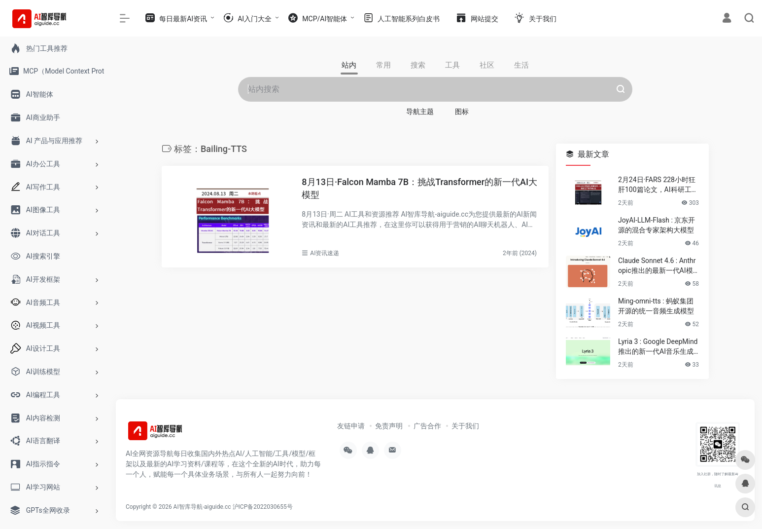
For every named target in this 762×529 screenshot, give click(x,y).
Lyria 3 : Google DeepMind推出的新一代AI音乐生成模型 (658, 347)
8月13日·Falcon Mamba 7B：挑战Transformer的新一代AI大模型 (419, 188)
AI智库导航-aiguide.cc (202, 506)
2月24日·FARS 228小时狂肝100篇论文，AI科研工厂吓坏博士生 (658, 185)
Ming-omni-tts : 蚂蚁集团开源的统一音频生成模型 (656, 306)
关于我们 (465, 426)
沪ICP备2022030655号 (263, 506)
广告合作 (427, 426)
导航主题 (420, 111)
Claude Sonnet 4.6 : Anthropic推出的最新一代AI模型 (657, 266)
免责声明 (389, 426)
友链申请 (351, 426)
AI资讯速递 (324, 253)
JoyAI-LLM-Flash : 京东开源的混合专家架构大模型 (656, 225)
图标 (462, 111)
